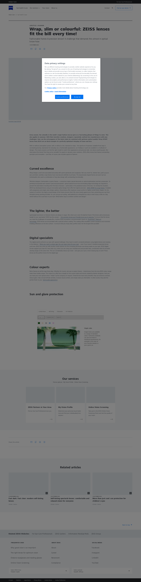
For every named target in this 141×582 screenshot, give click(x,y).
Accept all (77, 97)
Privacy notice (51, 88)
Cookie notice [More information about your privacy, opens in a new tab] (49, 91)
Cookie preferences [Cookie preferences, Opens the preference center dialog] (62, 97)
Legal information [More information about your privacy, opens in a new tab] (60, 91)
